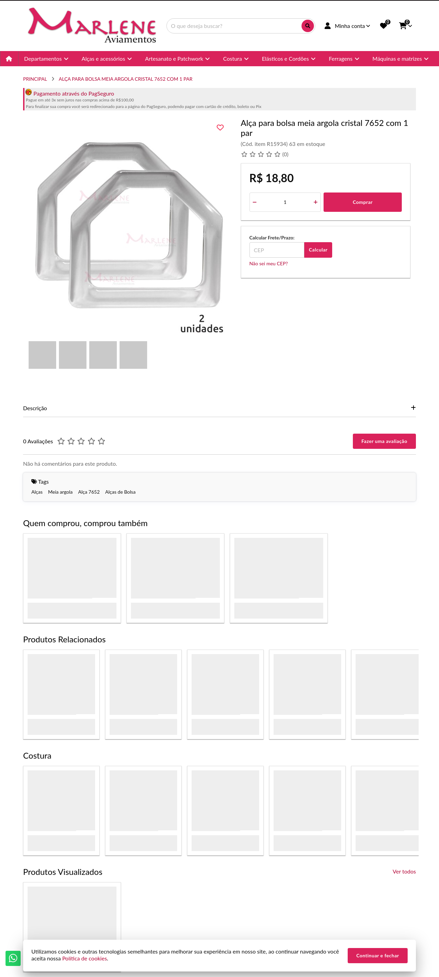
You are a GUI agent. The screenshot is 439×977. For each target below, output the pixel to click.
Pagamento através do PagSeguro (69, 93)
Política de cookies (84, 958)
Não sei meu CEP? (268, 263)
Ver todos (404, 871)
